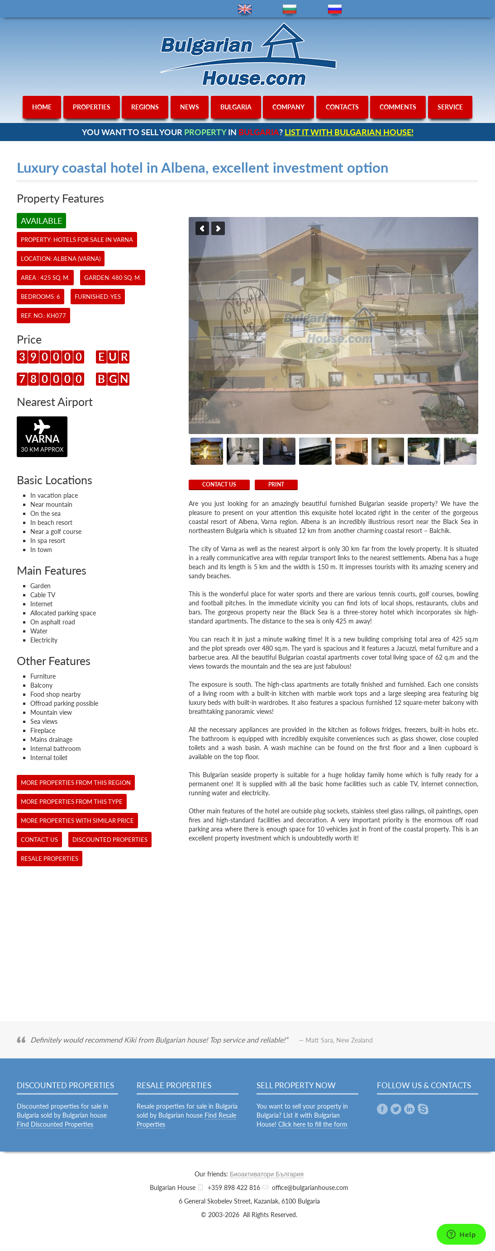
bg (289, 9)
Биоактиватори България (267, 1174)
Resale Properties (49, 858)
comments (398, 107)
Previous (202, 228)
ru (335, 9)
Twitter (395, 1109)
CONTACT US (219, 484)
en (245, 9)
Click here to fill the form (312, 1124)
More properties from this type (72, 801)
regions (145, 107)
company (288, 107)
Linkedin (409, 1109)
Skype (423, 1109)
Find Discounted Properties (55, 1124)
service (450, 107)
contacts (342, 107)
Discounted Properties (110, 839)
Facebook (382, 1109)
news (189, 107)
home (42, 107)
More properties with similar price (77, 820)
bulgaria (236, 107)
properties (91, 107)
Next (218, 228)
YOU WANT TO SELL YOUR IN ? (248, 132)
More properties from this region (76, 782)
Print (276, 484)
